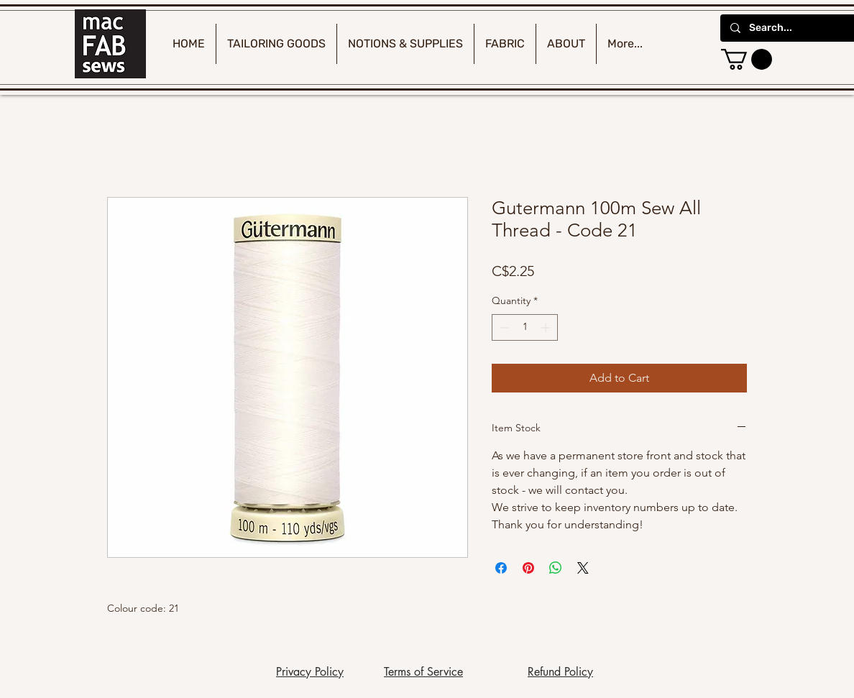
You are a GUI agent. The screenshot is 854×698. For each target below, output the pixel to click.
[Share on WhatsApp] (555, 568)
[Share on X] (583, 568)
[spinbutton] (525, 327)
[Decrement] (503, 327)
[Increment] (547, 327)
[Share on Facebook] (501, 568)
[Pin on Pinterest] (528, 568)
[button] (746, 59)
